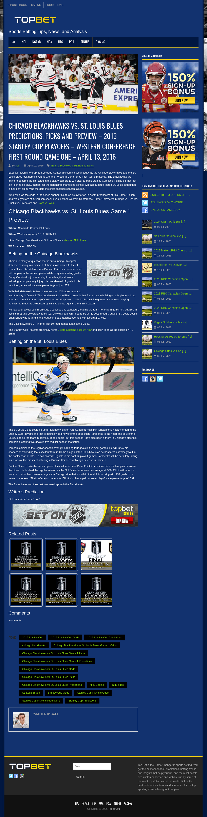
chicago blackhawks (34, 645)
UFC (60, 41)
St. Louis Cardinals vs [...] (170, 236)
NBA (49, 41)
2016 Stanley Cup (32, 637)
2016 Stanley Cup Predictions (104, 637)
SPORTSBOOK (17, 4)
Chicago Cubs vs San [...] (170, 351)
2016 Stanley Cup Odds (65, 637)
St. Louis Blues (31, 692)
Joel (17, 165)
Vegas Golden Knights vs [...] (172, 322)
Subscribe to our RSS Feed (170, 194)
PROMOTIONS (54, 4)
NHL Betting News (83, 165)
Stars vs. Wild (46, 203)
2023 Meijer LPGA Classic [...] (173, 250)
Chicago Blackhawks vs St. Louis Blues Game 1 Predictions (57, 661)
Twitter (10, 776)
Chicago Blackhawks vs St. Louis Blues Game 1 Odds (85, 645)
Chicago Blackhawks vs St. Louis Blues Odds (48, 669)
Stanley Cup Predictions (82, 700)
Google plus (21, 776)
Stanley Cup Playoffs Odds (93, 692)
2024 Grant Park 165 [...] (169, 221)
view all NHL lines (75, 240)
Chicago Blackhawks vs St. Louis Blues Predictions (52, 684)
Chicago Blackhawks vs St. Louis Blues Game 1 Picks (53, 653)
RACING (100, 41)
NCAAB (36, 41)
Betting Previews (61, 165)
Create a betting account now (75, 329)
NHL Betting (97, 684)
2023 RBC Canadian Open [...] (173, 279)
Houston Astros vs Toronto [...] (173, 336)
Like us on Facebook (165, 209)
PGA (71, 41)
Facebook (16, 776)
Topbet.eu (114, 808)
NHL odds (118, 684)
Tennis (84, 41)
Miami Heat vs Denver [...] (170, 264)
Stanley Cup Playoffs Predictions (41, 700)
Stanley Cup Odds (58, 692)
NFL (24, 41)
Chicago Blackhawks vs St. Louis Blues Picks (48, 676)
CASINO (36, 4)
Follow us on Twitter (166, 202)
